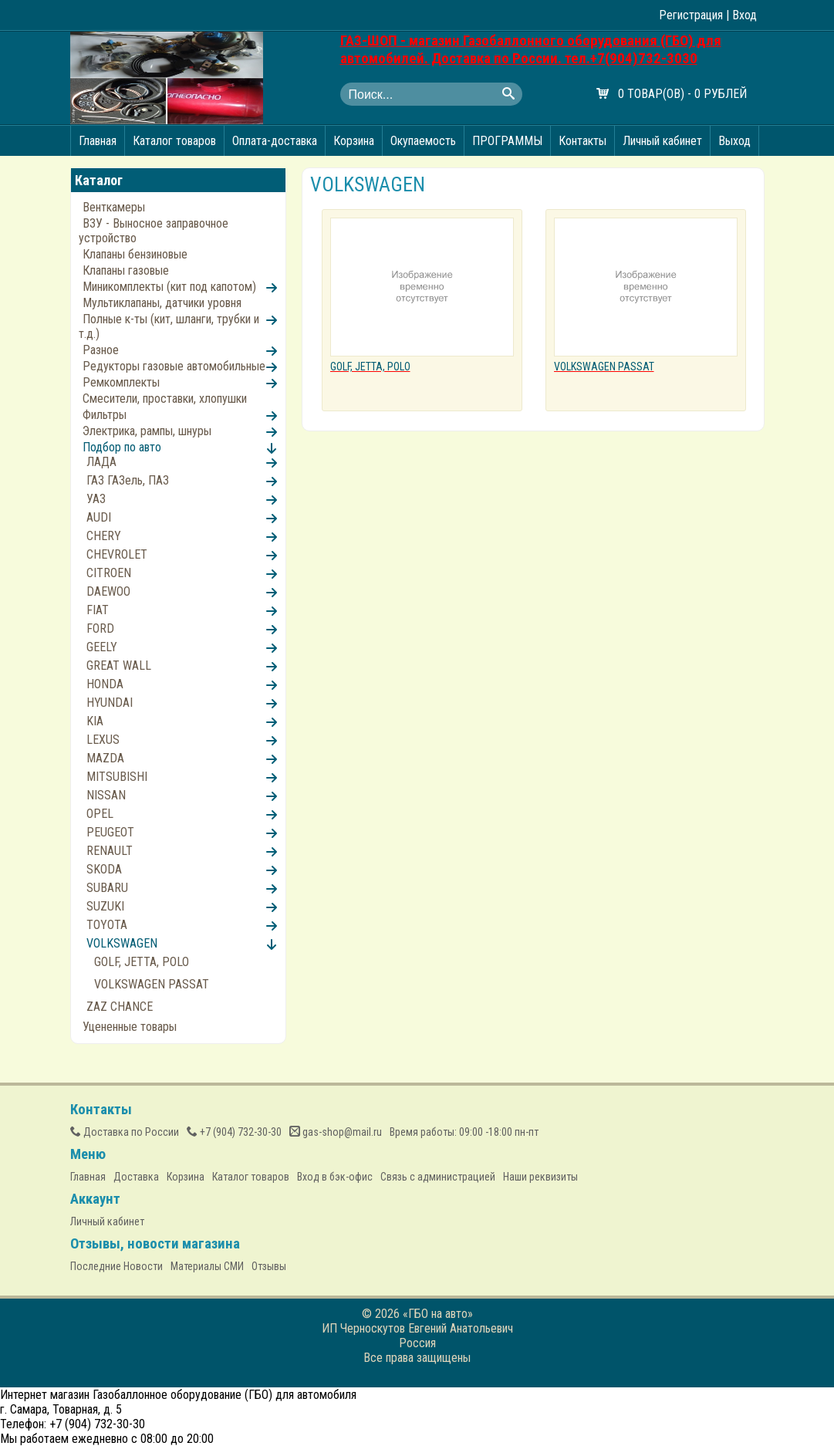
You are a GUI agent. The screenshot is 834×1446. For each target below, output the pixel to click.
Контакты (582, 140)
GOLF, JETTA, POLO (141, 961)
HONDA (104, 684)
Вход (744, 15)
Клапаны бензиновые (135, 254)
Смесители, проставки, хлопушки (165, 398)
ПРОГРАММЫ (507, 140)
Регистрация (691, 15)
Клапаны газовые (126, 270)
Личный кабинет (662, 140)
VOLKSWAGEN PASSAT (151, 984)
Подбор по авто (122, 447)
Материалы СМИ (207, 1266)
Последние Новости (116, 1266)
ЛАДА (101, 461)
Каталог (99, 180)
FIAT (97, 610)
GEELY (101, 647)
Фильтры (105, 414)
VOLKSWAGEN (121, 943)
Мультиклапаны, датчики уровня (162, 303)
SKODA (104, 869)
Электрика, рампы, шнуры (147, 431)
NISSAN (106, 795)
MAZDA (105, 758)
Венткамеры (114, 207)
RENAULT (109, 850)
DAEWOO (108, 591)
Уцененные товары (130, 1026)
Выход (734, 140)
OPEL (99, 813)
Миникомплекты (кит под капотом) (169, 286)
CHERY (103, 536)
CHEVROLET (116, 554)
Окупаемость (423, 140)
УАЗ (96, 499)
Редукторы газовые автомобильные (174, 366)
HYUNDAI (109, 702)
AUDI (98, 517)
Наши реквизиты (540, 1177)
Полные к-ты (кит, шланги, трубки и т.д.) (169, 326)
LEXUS (103, 739)
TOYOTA (106, 924)
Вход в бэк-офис (335, 1177)
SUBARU (107, 887)
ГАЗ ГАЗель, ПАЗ (127, 480)
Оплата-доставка (274, 140)
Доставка (136, 1177)
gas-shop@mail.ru (335, 1132)
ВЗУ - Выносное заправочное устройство (153, 230)
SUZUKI (105, 906)
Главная (97, 140)
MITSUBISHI (116, 776)
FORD (100, 628)
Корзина (353, 140)
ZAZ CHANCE (119, 1006)
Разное (101, 350)
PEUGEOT (110, 832)
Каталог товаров (174, 140)
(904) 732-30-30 (234, 1132)
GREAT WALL (118, 665)
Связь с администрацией (437, 1177)
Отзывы (269, 1266)
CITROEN (108, 573)
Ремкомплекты (121, 382)
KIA (94, 721)
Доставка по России (124, 1132)
